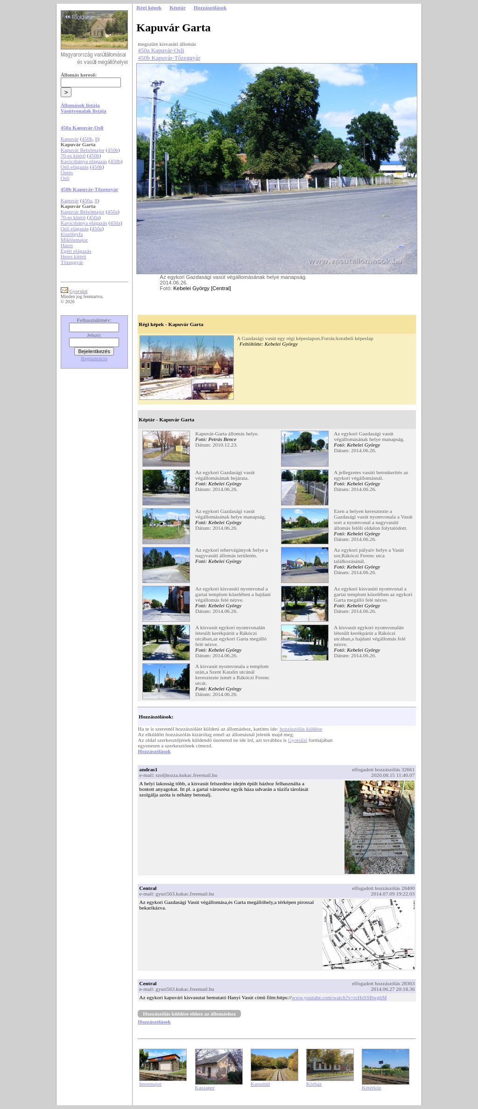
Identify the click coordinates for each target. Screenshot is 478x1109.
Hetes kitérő (73, 256)
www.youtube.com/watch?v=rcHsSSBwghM (339, 997)
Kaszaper (205, 1087)
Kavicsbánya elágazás (84, 161)
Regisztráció (94, 358)
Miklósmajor (74, 239)
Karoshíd (260, 1084)
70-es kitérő (73, 155)
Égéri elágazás (76, 251)
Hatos (67, 245)
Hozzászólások (154, 751)
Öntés (67, 172)
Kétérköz (371, 1087)
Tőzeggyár (72, 262)
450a (87, 200)
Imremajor (150, 1084)
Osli (65, 178)
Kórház (314, 1084)
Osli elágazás (75, 167)
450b (87, 139)
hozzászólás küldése (301, 729)
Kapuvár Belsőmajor (83, 150)
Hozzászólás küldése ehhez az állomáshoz (189, 1014)
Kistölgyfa (72, 234)
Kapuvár (70, 139)
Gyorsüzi (298, 740)
